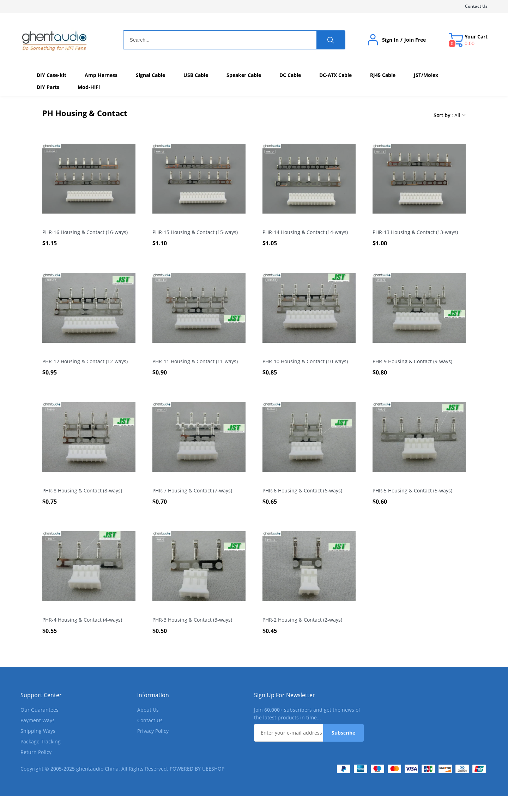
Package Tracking (40, 741)
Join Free (415, 40)
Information (153, 695)
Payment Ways (37, 720)
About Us (148, 709)
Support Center (41, 695)
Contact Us (476, 6)
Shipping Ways (37, 731)
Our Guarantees (39, 709)
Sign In (390, 40)
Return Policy (36, 752)
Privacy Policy (153, 731)
